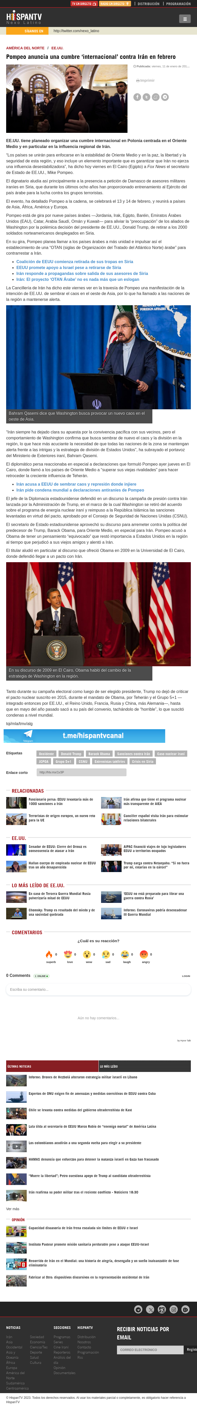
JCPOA (43, 761)
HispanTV (24, 16)
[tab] (52, 1066)
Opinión (59, 1367)
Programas (62, 1336)
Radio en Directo (115, 3)
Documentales (64, 1372)
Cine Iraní (61, 1347)
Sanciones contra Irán (133, 753)
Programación (178, 3)
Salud (34, 1357)
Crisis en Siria (142, 761)
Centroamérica (17, 1388)
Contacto (84, 1347)
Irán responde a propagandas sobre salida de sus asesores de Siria (82, 273)
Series (58, 1342)
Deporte (36, 1352)
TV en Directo (84, 3)
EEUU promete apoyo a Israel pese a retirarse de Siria (68, 267)
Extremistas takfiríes (110, 761)
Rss (80, 1357)
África (10, 1362)
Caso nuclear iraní (171, 753)
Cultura (35, 1362)
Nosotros (84, 1342)
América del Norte (25, 48)
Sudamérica (15, 1383)
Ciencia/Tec (39, 1347)
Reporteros (62, 1352)
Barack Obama (99, 753)
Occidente (46, 753)
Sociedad (37, 1336)
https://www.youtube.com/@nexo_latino (85, 31)
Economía (37, 1342)
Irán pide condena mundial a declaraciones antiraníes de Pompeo (80, 490)
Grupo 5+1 (64, 761)
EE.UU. (58, 48)
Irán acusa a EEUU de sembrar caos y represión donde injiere (76, 484)
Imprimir (145, 80)
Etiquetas (14, 753)
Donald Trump (71, 753)
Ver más (12, 1209)
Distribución (149, 3)
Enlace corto (17, 773)
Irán (9, 1336)
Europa (11, 1367)
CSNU (83, 761)
